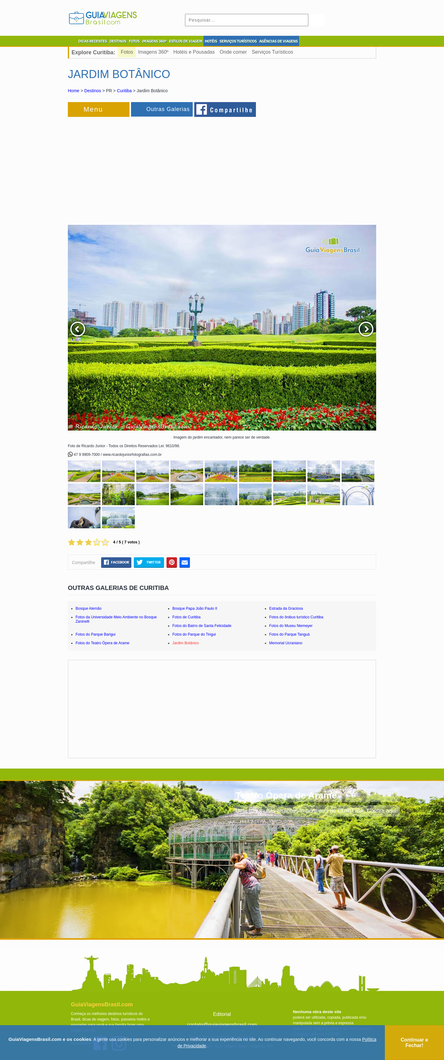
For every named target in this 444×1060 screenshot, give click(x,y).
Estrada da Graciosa (286, 608)
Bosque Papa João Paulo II (194, 608)
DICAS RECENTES (92, 41)
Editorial (222, 1014)
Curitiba (124, 90)
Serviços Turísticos (272, 52)
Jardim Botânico (185, 643)
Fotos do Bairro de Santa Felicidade (201, 626)
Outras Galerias (168, 109)
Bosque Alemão (88, 608)
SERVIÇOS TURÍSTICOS (238, 41)
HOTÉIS (211, 41)
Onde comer (233, 52)
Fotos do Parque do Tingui (194, 634)
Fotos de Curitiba (186, 617)
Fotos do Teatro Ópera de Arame (103, 643)
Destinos (92, 90)
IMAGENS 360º (154, 41)
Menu (93, 109)
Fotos (127, 52)
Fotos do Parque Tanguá (289, 634)
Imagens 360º (153, 52)
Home (73, 90)
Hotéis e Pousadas (194, 52)
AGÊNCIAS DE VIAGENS (278, 41)
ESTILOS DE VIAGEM (185, 41)
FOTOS (134, 41)
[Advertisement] (135, 168)
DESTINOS (117, 41)
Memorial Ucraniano (285, 643)
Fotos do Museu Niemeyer (291, 626)
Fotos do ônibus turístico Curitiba (296, 617)
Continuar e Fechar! (414, 1042)
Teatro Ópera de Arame (286, 795)
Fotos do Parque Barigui (95, 634)
